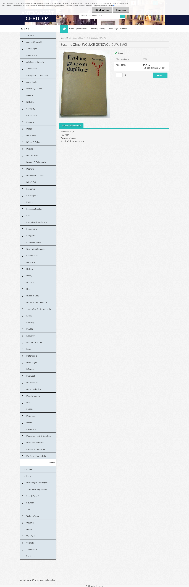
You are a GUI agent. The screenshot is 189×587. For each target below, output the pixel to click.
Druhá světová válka (35, 175)
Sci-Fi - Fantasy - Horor (36, 489)
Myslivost (30, 375)
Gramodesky (32, 255)
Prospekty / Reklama (35, 449)
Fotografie (30, 235)
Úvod (62, 38)
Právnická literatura (35, 442)
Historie (29, 269)
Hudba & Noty (32, 295)
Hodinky (30, 282)
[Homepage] (65, 28)
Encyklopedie (32, 195)
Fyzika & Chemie (33, 242)
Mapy (28, 349)
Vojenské (30, 542)
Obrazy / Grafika (33, 389)
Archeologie (31, 48)
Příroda (52, 462)
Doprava (30, 168)
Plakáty (29, 409)
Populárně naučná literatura (38, 435)
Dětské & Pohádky (34, 142)
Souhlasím (121, 10)
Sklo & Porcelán (33, 496)
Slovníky (30, 502)
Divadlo (29, 148)
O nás (71, 28)
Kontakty (123, 28)
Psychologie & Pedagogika (37, 482)
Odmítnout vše (102, 10)
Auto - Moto (31, 82)
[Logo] (38, 15)
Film (28, 215)
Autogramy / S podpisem (37, 75)
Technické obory (33, 516)
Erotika (29, 202)
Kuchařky (30, 335)
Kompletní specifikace (71, 125)
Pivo (28, 402)
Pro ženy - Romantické (36, 456)
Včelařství (30, 536)
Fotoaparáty (31, 228)
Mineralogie (31, 362)
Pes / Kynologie (33, 395)
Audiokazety (31, 68)
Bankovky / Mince (34, 88)
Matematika (31, 355)
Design (29, 128)
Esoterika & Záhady (34, 208)
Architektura (31, 55)
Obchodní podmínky (97, 28)
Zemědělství (31, 549)
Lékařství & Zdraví (34, 342)
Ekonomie (30, 188)
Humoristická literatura (36, 302)
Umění (29, 529)
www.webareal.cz (47, 580)
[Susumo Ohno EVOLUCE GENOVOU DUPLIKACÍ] (84, 51)
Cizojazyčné (31, 115)
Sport (28, 509)
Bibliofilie (30, 102)
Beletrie (29, 95)
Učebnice (30, 522)
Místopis (30, 369)
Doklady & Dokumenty (36, 162)
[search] (122, 15)
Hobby (29, 275)
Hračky (29, 289)
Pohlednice (31, 429)
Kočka (29, 315)
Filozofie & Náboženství (36, 222)
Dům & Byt (31, 182)
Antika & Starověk (34, 41)
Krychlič (29, 329)
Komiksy (30, 322)
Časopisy (30, 122)
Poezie (29, 422)
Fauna (29, 469)
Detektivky (31, 135)
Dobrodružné (32, 155)
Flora (28, 476)
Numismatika (32, 382)
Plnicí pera (30, 415)
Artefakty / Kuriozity (35, 62)
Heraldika (30, 262)
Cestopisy (30, 108)
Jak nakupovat (81, 28)
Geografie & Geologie (35, 248)
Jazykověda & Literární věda (38, 309)
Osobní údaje (113, 28)
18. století (30, 35)
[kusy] (119, 75)
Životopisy (30, 556)
